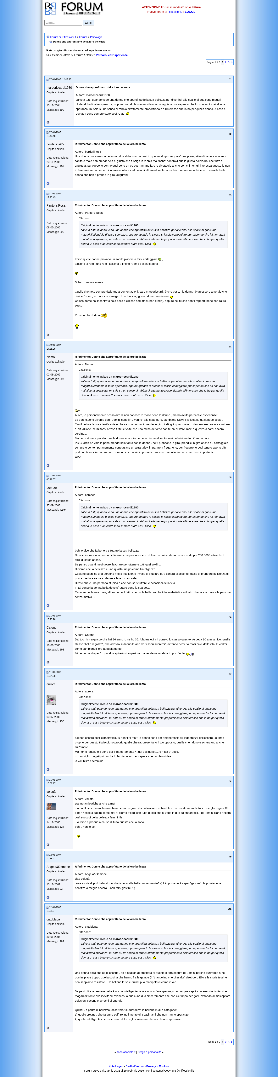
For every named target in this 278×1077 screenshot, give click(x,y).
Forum (83, 37)
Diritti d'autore (134, 1066)
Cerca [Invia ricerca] (88, 22)
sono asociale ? (126, 1052)
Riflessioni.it (175, 11)
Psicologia (96, 37)
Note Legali (115, 1066)
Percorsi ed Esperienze (112, 55)
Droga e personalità (149, 1052)
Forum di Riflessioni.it (63, 37)
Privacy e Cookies (158, 1066)
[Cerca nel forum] (63, 23)
